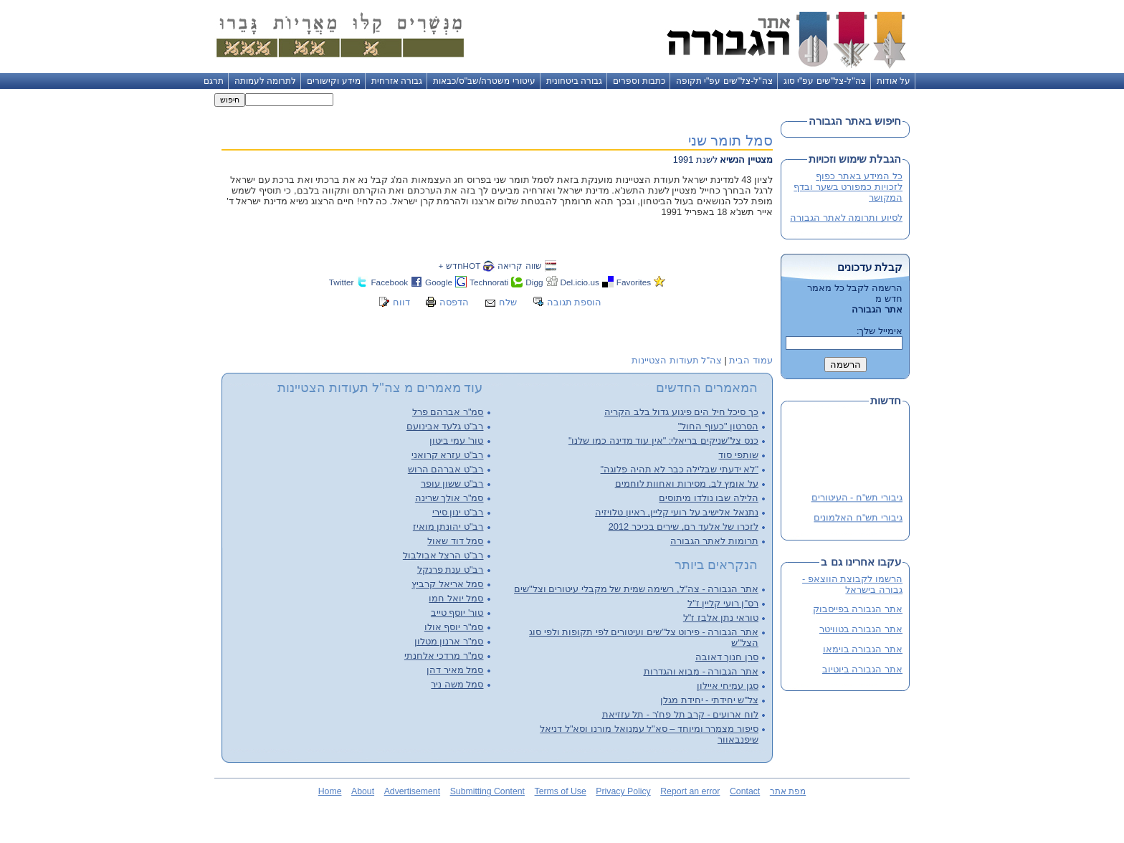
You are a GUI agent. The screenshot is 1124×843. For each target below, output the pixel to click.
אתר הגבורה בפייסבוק (857, 609)
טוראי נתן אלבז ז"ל (720, 617)
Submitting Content (487, 791)
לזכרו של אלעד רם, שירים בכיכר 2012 (683, 526)
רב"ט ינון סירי (458, 512)
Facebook (389, 282)
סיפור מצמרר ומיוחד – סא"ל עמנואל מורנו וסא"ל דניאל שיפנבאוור (649, 734)
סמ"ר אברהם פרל (448, 411)
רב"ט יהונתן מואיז (448, 526)
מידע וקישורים (333, 81)
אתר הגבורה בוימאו (862, 649)
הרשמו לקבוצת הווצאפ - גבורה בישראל (852, 584)
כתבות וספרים (639, 81)
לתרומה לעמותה (265, 81)
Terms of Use (560, 791)
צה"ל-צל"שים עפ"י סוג (825, 81)
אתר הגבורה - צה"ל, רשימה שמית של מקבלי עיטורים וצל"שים (636, 589)
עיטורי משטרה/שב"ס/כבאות (484, 81)
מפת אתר (788, 791)
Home (330, 791)
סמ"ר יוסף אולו (454, 626)
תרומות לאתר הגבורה (714, 540)
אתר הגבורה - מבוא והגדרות (701, 671)
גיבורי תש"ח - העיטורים (856, 499)
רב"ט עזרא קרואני (447, 454)
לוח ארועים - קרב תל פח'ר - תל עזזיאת (680, 714)
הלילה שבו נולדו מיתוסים (708, 497)
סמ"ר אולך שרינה (449, 497)
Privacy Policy (623, 791)
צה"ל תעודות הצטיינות (677, 360)
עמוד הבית (751, 360)
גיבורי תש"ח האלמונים (858, 519)
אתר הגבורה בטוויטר (860, 629)
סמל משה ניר (457, 684)
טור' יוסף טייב (457, 612)
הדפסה (454, 302)
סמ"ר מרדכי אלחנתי (444, 655)
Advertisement (412, 791)
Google (438, 282)
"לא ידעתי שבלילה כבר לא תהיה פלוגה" (679, 469)
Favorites (633, 282)
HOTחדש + (459, 265)
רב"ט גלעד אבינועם (445, 426)
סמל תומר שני (730, 140)
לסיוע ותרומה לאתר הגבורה (846, 217)
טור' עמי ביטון (456, 440)
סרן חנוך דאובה (726, 657)
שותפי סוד (738, 454)
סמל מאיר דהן (455, 670)
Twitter (341, 282)
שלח (508, 302)
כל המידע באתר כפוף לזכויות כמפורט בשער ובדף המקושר (848, 187)
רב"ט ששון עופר (452, 483)
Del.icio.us (580, 282)
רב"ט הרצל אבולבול (443, 555)
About (362, 791)
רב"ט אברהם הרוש (446, 469)
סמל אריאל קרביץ (447, 583)
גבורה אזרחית (396, 81)
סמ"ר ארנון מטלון (449, 641)
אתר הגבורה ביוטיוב (862, 669)
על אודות (893, 81)
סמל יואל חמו (456, 598)
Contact (745, 791)
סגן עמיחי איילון (727, 685)
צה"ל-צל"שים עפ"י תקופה (724, 81)
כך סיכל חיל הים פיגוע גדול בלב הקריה (681, 411)
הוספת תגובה (574, 302)
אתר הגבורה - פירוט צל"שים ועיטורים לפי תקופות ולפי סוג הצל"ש (643, 637)
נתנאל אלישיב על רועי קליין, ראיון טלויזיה (676, 512)
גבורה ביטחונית (574, 81)
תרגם (214, 81)
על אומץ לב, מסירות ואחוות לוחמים (686, 483)
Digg (534, 282)
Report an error (690, 791)
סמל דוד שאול (455, 540)
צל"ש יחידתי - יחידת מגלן (709, 700)
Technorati (489, 282)
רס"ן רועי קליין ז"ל (722, 603)
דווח (401, 302)
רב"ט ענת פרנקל (450, 569)
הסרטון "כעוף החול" (718, 426)
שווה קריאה (519, 265)
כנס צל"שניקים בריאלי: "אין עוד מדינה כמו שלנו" (663, 440)
